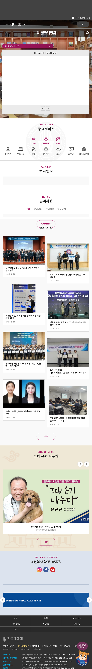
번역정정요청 (37, 649)
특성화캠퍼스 (7, 661)
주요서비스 (77, 618)
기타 (15, 629)
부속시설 (77, 624)
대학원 (46, 618)
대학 (15, 618)
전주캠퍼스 (6, 655)
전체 (28, 209)
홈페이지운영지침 (8, 646)
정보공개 (15, 649)
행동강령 (5, 649)
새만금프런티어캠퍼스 (10, 658)
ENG (22, 24)
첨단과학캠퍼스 (8, 665)
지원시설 (46, 624)
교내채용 (50, 209)
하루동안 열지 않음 (83, 18)
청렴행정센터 (36, 646)
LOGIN (5, 24)
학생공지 (61, 209)
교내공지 (38, 209)
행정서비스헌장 (65, 646)
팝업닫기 (82, 24)
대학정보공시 (25, 649)
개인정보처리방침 (23, 646)
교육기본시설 (15, 624)
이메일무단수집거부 (50, 646)
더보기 (46, 224)
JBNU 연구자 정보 (28, 46)
